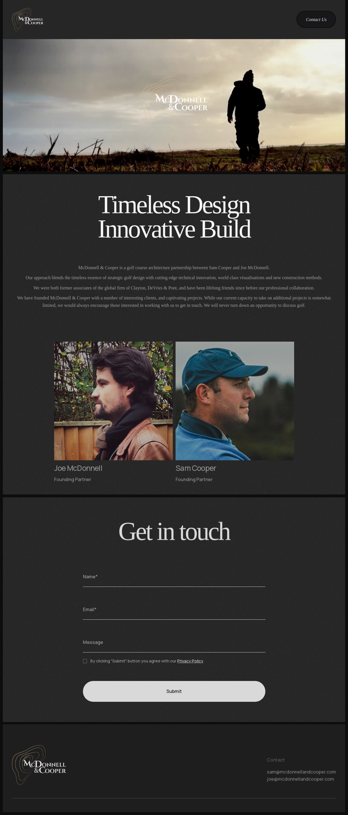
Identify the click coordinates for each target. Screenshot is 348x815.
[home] (27, 19)
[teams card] (113, 419)
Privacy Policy (190, 665)
